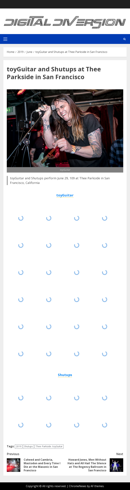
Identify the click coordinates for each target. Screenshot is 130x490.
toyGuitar (65, 195)
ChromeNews (77, 486)
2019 (18, 446)
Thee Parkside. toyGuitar (49, 446)
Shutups (65, 375)
